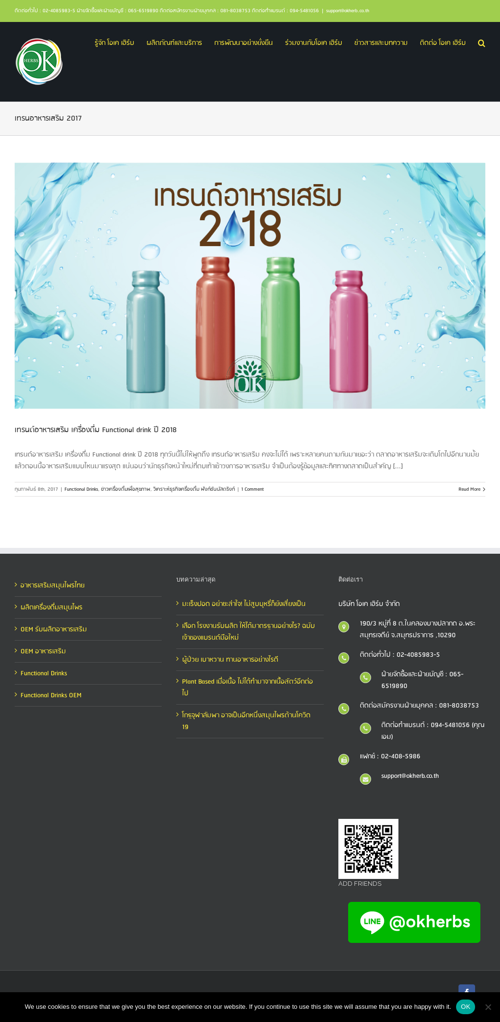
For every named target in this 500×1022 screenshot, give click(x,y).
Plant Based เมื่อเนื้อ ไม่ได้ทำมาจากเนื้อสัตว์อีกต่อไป (247, 687)
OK (465, 1006)
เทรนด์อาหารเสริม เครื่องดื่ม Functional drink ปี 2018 (96, 430)
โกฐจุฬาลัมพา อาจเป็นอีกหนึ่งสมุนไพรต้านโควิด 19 (246, 721)
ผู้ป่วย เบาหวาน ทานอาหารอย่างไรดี (230, 660)
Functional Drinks (81, 489)
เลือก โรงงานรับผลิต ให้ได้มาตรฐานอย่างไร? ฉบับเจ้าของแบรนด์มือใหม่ (248, 632)
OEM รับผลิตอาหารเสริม (54, 629)
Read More (469, 489)
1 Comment (252, 489)
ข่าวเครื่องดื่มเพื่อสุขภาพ (125, 489)
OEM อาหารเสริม (43, 651)
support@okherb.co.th (347, 10)
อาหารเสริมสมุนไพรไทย (52, 585)
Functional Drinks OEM (51, 695)
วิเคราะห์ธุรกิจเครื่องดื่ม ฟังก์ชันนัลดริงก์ (194, 489)
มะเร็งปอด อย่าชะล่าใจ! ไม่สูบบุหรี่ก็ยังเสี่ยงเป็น (244, 604)
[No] (488, 1007)
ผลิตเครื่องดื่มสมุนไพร (52, 607)
